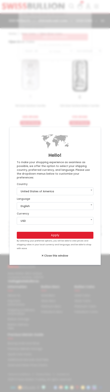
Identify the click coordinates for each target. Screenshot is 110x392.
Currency (23, 213)
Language (23, 199)
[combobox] (55, 191)
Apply (55, 235)
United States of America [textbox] (37, 191)
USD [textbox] (23, 221)
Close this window (55, 255)
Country (22, 184)
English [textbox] (25, 206)
